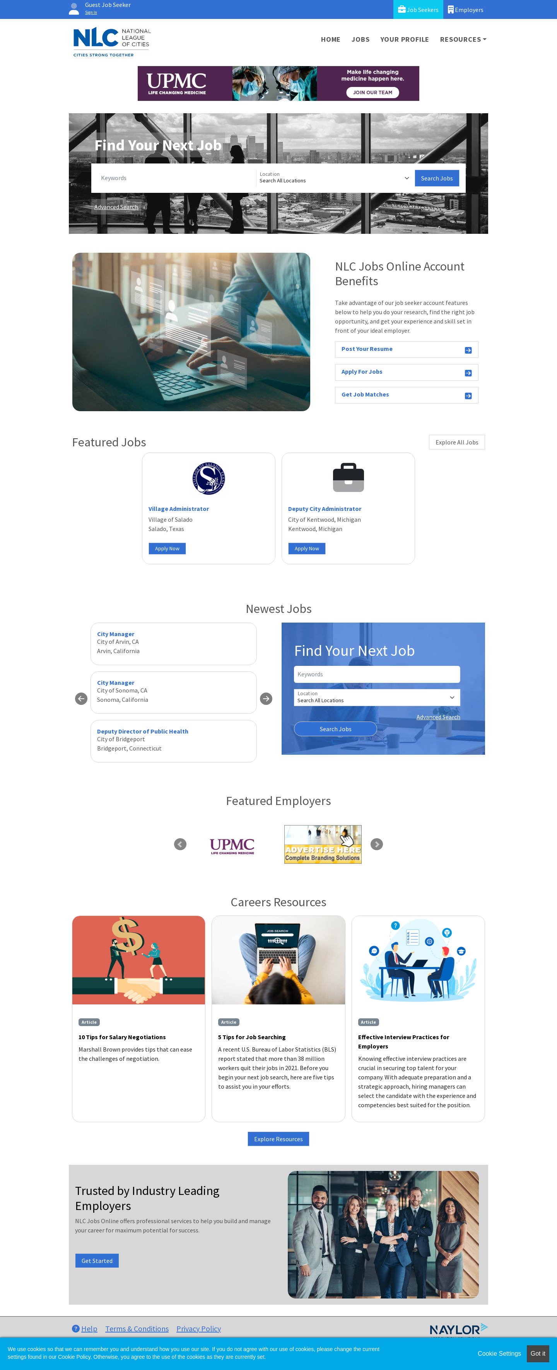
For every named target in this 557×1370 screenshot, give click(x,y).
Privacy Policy (198, 1328)
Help (84, 1328)
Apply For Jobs (407, 373)
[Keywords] (176, 178)
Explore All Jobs (457, 442)
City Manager (115, 634)
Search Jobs (437, 178)
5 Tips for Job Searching (252, 1037)
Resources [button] (460, 39)
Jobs (360, 39)
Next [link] (377, 844)
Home (331, 39)
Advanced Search (116, 207)
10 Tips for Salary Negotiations (122, 1037)
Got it (538, 1353)
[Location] (335, 178)
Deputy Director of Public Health (142, 731)
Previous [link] (180, 844)
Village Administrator (179, 508)
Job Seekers (418, 9)
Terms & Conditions (137, 1328)
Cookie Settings (499, 1353)
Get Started (97, 1260)
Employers (466, 9)
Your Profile (405, 39)
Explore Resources (278, 1139)
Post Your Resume (407, 350)
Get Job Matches (407, 395)
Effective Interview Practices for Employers (403, 1041)
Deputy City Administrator (324, 508)
